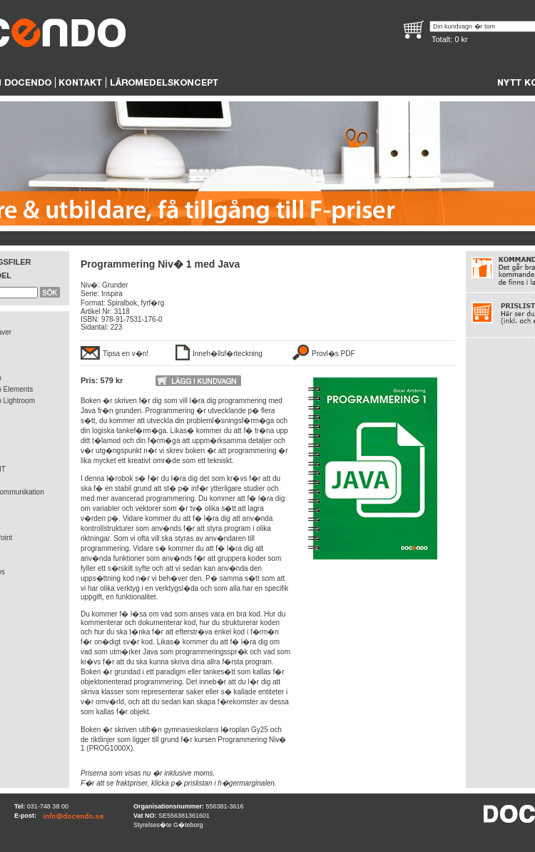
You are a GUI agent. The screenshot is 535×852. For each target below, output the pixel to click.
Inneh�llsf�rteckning (228, 353)
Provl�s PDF (333, 353)
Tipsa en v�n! (125, 353)
